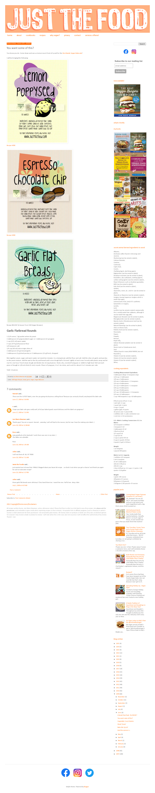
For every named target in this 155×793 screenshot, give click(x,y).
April (119, 737)
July (119, 709)
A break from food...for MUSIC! (127, 715)
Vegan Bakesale (39, 379)
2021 (118, 656)
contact (77, 35)
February (121, 744)
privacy (67, 35)
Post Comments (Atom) (22, 498)
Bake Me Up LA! (123, 727)
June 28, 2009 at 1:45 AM (21, 445)
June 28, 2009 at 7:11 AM (21, 457)
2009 (118, 694)
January (120, 747)
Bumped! (129, 572)
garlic (28, 379)
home (9, 35)
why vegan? (55, 35)
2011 (118, 688)
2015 (118, 675)
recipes (43, 35)
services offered (92, 35)
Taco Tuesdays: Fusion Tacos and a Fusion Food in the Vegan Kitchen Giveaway (135, 529)
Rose (14, 432)
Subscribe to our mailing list (128, 61)
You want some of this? (125, 718)
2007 (118, 754)
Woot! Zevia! (122, 724)
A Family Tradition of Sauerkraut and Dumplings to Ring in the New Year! (135, 605)
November (121, 697)
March (120, 740)
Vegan (32, 379)
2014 (118, 678)
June (120, 712)
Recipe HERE (11, 145)
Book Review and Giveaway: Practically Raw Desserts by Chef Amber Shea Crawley (135, 556)
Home (58, 494)
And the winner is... (124, 730)
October (121, 700)
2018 (118, 665)
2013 (118, 681)
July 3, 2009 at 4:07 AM (20, 485)
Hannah (15, 394)
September (121, 703)
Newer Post (11, 494)
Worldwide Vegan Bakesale (72, 53)
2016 (118, 672)
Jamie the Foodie (18, 464)
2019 (118, 662)
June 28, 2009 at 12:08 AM (21, 425)
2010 (118, 691)
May (119, 734)
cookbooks (30, 35)
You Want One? (121, 545)
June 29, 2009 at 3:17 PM (21, 472)
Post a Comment (15, 490)
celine (15, 452)
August (120, 706)
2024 (118, 647)
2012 (118, 684)
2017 (118, 669)
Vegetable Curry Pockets (126, 721)
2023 (118, 650)
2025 (118, 643)
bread (24, 379)
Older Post (104, 494)
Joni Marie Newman (19, 419)
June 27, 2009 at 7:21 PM (21, 412)
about (19, 35)
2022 (118, 653)
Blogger (86, 787)
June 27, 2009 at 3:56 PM (21, 399)
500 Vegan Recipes (17, 379)
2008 (118, 751)
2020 (118, 659)
